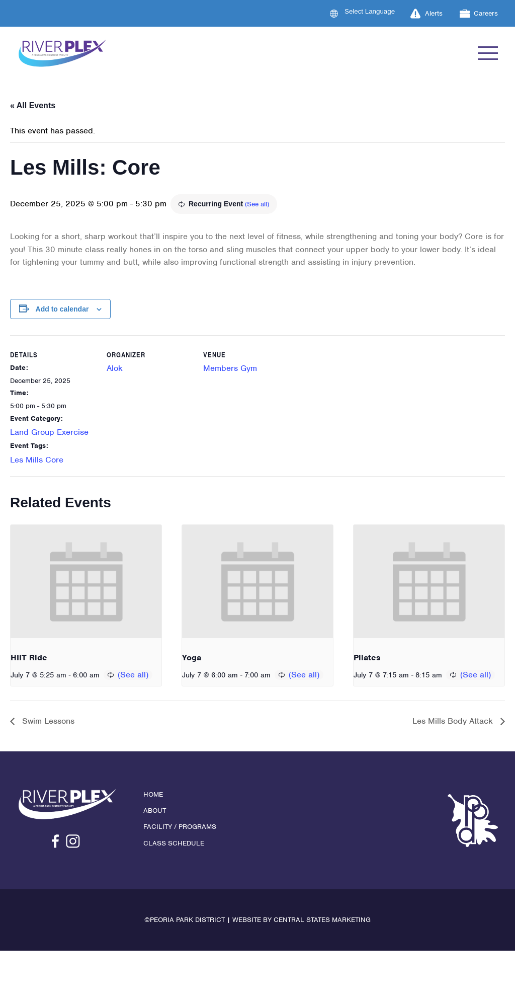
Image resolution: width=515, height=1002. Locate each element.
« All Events (32, 105)
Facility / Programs (179, 826)
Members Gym (230, 368)
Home (153, 794)
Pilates (367, 657)
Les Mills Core (36, 459)
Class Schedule (173, 843)
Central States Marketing (322, 919)
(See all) (257, 204)
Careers (479, 14)
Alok (115, 368)
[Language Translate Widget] (375, 11)
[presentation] (86, 581)
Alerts (426, 14)
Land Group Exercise (49, 432)
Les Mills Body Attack (453, 721)
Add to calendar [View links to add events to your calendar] (62, 309)
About (154, 810)
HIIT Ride (29, 657)
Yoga (191, 657)
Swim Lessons (47, 721)
